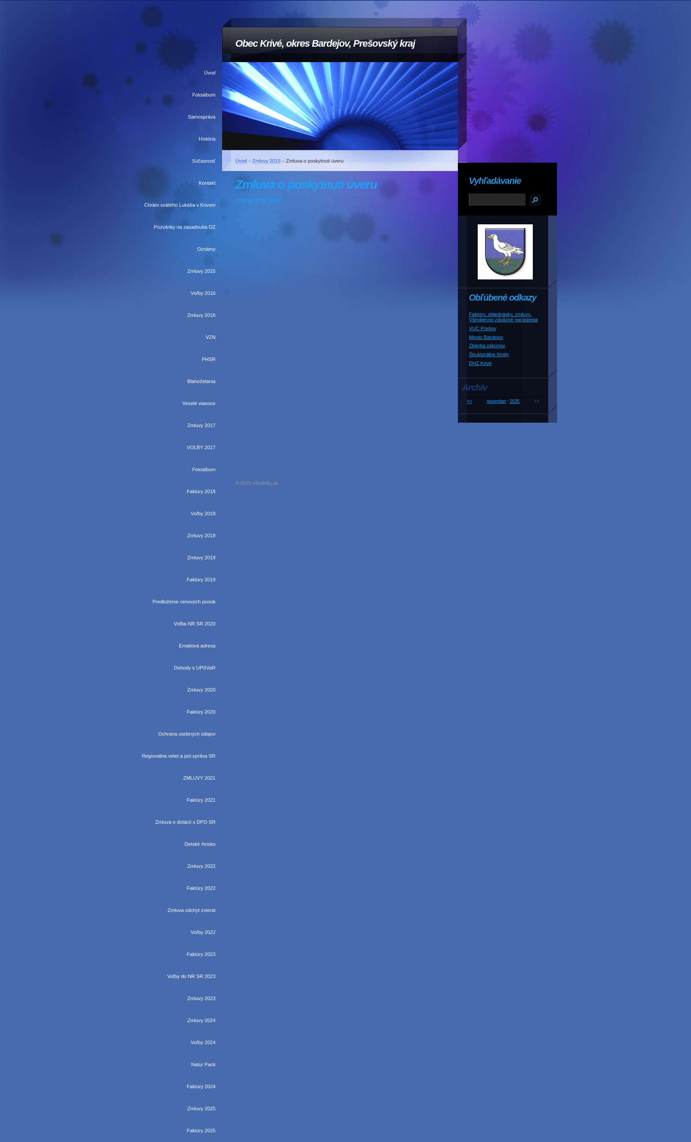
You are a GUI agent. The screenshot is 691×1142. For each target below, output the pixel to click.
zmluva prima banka (259, 199)
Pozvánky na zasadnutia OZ (184, 227)
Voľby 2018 (203, 513)
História (207, 138)
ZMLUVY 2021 (199, 778)
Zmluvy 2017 (201, 425)
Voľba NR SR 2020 (194, 623)
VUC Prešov (482, 328)
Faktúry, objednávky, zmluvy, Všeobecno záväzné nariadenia (503, 317)
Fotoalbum (203, 94)
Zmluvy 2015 (201, 271)
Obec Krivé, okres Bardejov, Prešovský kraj (325, 43)
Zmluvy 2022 (201, 866)
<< (469, 401)
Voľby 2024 (203, 1042)
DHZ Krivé (480, 363)
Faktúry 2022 (201, 888)
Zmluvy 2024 (201, 1020)
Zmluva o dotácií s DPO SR (185, 822)
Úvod (209, 72)
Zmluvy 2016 (201, 315)
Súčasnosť (203, 161)
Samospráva (201, 116)
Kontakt (207, 183)
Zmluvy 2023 (201, 998)
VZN (210, 337)
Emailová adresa (197, 645)
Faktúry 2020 (201, 711)
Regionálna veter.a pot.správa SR (178, 756)
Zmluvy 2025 (201, 1108)
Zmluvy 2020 (201, 689)
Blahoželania (201, 381)
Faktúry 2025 (201, 1130)
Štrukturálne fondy (489, 354)
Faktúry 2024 (201, 1086)
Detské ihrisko (200, 844)
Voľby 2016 (203, 293)
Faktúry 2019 (201, 579)
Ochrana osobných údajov (186, 734)
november (496, 401)
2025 (515, 401)
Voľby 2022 (203, 932)
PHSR (208, 359)
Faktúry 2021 (201, 800)
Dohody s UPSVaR (194, 667)
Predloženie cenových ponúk (183, 601)
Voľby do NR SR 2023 (191, 976)
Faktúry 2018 (201, 491)
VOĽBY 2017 (201, 447)
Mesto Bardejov (486, 337)
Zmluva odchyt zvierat (191, 910)
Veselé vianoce (198, 403)
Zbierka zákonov (487, 345)
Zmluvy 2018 (201, 535)
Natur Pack (203, 1064)
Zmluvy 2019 (201, 557)
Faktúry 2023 (201, 954)
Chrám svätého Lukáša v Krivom (179, 205)
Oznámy (206, 249)
